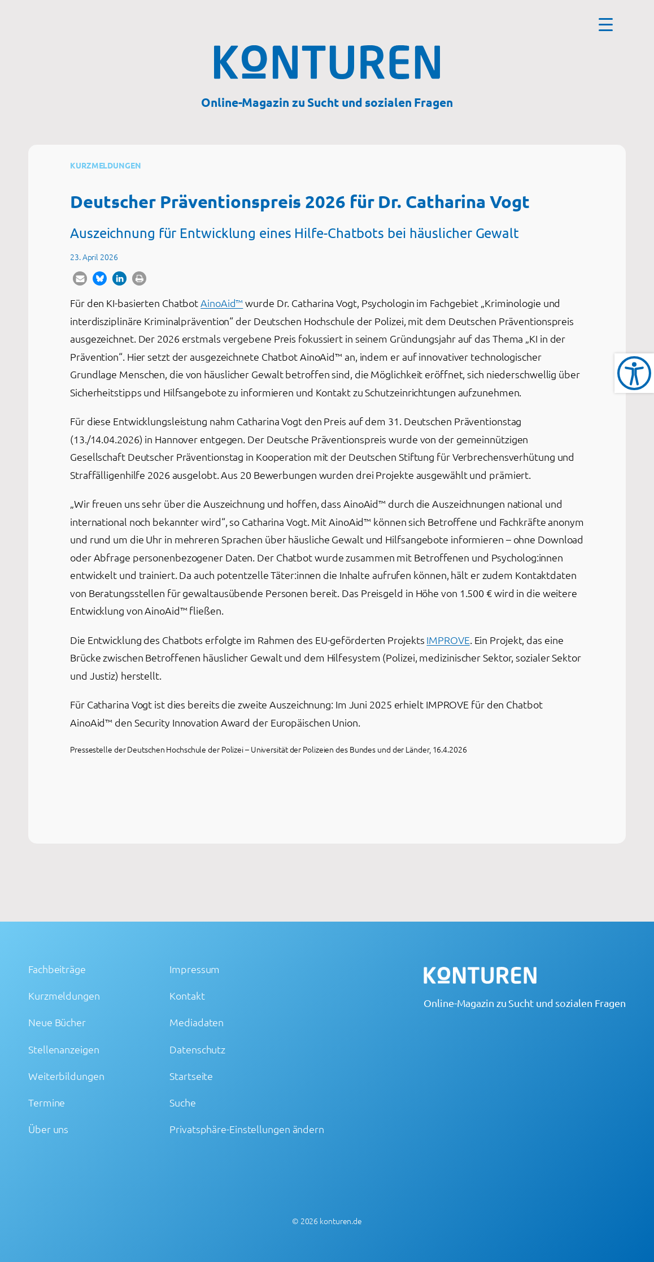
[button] (80, 278)
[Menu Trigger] (605, 24)
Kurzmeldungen (105, 165)
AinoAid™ (221, 302)
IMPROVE (447, 639)
